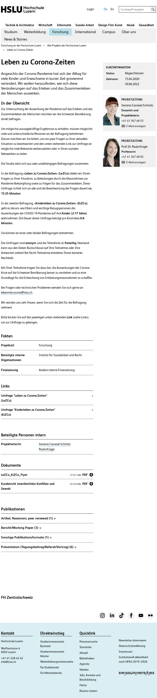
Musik (131, 25)
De (105, 9)
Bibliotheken (87, 658)
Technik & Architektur (19, 25)
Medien (84, 669)
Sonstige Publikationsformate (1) (26, 537)
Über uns (129, 32)
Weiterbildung (35, 32)
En (112, 9)
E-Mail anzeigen (136, 126)
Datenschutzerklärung (132, 645)
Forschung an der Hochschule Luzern (21, 45)
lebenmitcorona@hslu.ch (16, 292)
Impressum (125, 651)
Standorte (86, 647)
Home (83, 685)
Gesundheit (146, 25)
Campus (108, 32)
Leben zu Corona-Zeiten (20, 49)
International (85, 32)
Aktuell (84, 652)
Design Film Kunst (110, 25)
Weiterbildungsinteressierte (56, 661)
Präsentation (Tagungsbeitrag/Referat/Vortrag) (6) (38, 547)
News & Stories (15, 39)
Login (90, 9)
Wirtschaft (45, 25)
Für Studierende (49, 667)
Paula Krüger (47, 449)
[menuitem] (11, 32)
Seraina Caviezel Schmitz (55, 444)
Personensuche (89, 641)
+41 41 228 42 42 (12, 658)
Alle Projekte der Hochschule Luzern (66, 45)
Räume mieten (88, 690)
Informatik (64, 25)
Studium (10, 32)
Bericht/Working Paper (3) (21, 528)
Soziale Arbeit (84, 25)
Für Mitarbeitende (51, 672)
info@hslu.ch (8, 661)
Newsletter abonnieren (132, 640)
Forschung (60, 32)
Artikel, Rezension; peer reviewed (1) (28, 518)
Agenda (84, 663)
